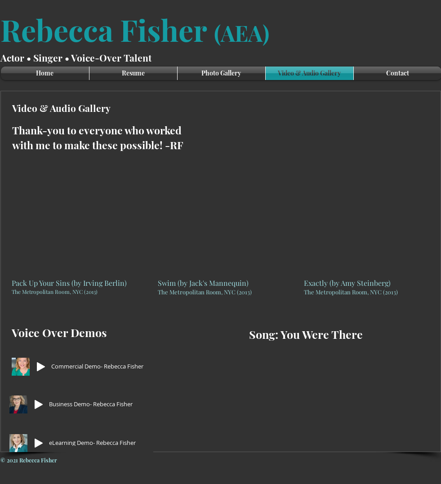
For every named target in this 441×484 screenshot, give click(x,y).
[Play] (41, 366)
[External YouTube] (74, 222)
